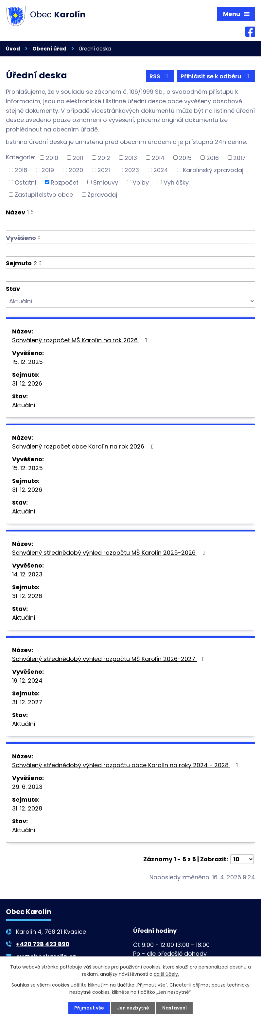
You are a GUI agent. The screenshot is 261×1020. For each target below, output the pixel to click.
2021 (103, 170)
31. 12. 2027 (27, 702)
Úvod (13, 48)
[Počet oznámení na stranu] (242, 859)
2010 (52, 157)
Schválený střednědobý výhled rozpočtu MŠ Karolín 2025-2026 (110, 553)
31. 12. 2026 (27, 383)
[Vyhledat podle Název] (130, 224)
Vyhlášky (176, 182)
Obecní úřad (49, 48)
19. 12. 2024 (27, 680)
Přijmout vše (89, 1008)
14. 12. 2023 (27, 574)
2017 (239, 157)
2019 (48, 170)
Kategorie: (20, 157)
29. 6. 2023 (27, 787)
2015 (185, 157)
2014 (158, 157)
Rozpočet (64, 182)
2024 (160, 170)
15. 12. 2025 (27, 362)
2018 (21, 170)
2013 (131, 157)
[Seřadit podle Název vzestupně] (32, 211)
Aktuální (23, 405)
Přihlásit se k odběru (216, 76)
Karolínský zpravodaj (213, 170)
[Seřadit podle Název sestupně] (32, 213)
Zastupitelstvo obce (44, 194)
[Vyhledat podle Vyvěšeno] (130, 250)
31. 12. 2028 (27, 808)
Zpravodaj (102, 194)
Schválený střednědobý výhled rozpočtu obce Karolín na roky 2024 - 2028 (126, 765)
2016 (212, 157)
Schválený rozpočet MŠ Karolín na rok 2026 (81, 340)
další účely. (166, 974)
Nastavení (174, 1008)
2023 (132, 170)
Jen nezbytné (133, 1008)
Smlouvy (105, 182)
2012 (104, 157)
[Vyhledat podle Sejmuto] (130, 275)
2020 (76, 170)
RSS (160, 76)
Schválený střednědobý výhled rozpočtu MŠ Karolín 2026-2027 (109, 659)
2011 (78, 157)
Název (17, 212)
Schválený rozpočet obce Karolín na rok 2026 (84, 446)
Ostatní (25, 182)
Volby (140, 182)
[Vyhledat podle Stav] (130, 301)
